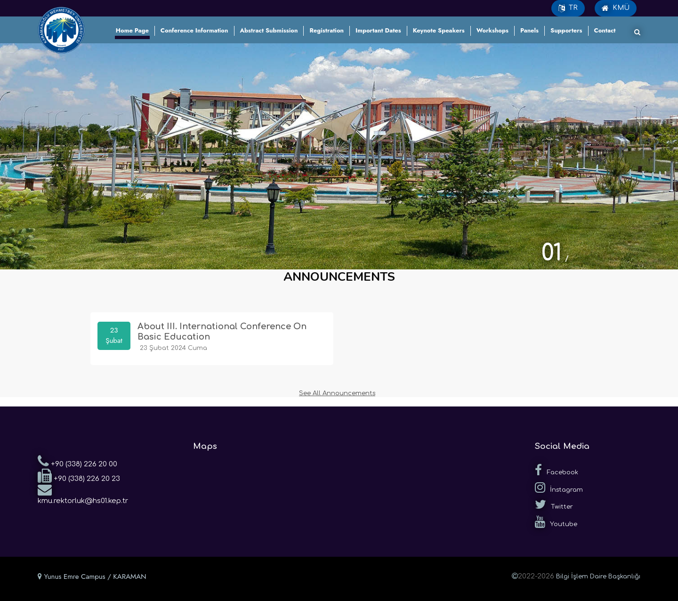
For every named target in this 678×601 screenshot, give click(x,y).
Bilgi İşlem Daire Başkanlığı (598, 576)
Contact (605, 30)
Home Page (132, 30)
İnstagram (559, 487)
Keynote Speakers (439, 30)
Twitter (554, 504)
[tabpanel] (339, 156)
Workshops (492, 30)
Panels (529, 30)
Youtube (556, 522)
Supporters (566, 30)
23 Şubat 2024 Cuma (172, 347)
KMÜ (616, 8)
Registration (326, 30)
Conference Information (194, 30)
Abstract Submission (269, 30)
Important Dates (378, 30)
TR (568, 8)
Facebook (556, 470)
